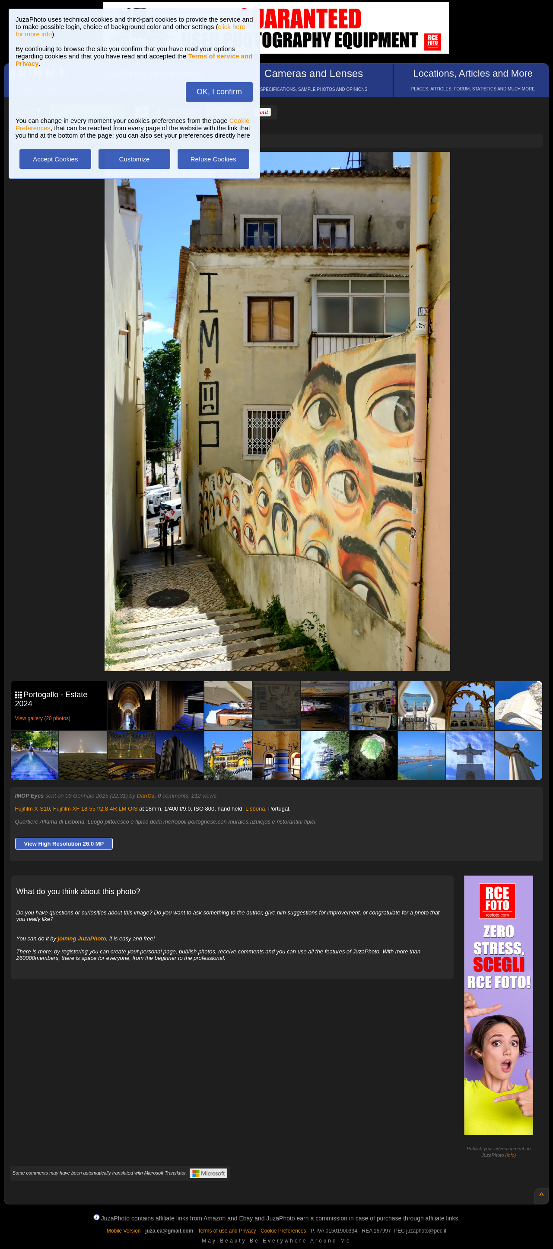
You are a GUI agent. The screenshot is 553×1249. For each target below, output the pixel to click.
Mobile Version (124, 1231)
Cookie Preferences (283, 1231)
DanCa (146, 795)
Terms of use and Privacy (227, 1231)
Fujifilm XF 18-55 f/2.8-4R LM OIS (95, 808)
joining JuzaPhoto (82, 938)
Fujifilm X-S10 (32, 808)
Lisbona (255, 808)
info (511, 1155)
